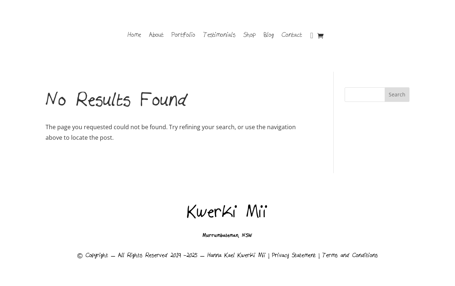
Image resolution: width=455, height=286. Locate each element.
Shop (249, 36)
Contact (292, 36)
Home (134, 36)
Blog (269, 36)
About (156, 36)
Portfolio (183, 36)
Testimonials (219, 36)
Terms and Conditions (350, 256)
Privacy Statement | (297, 256)
